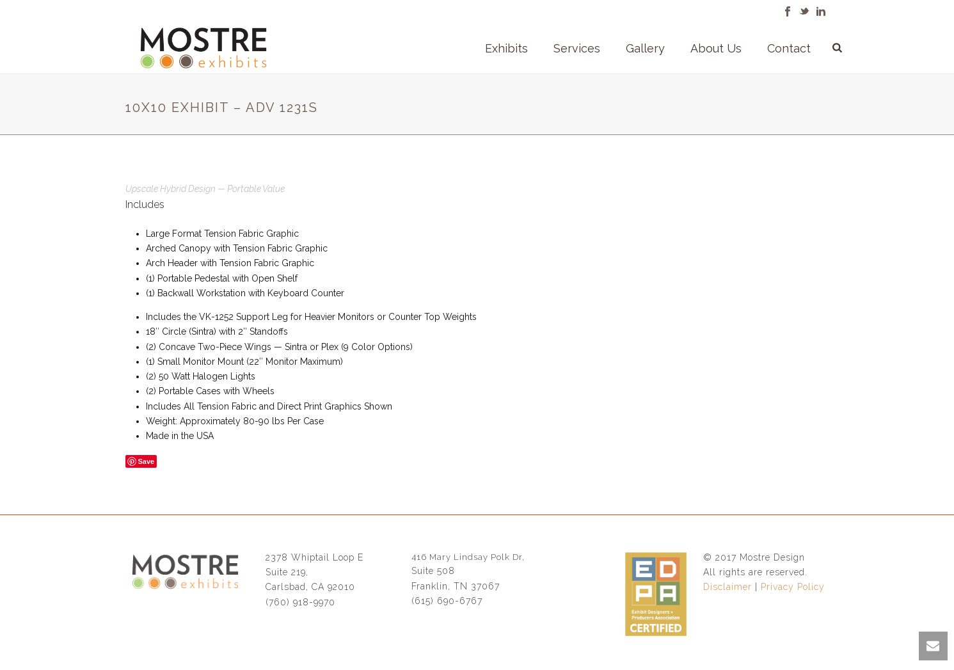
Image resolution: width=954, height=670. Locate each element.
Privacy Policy (793, 587)
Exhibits (506, 48)
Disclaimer (727, 587)
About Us (716, 48)
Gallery (645, 48)
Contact (789, 48)
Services (576, 48)
